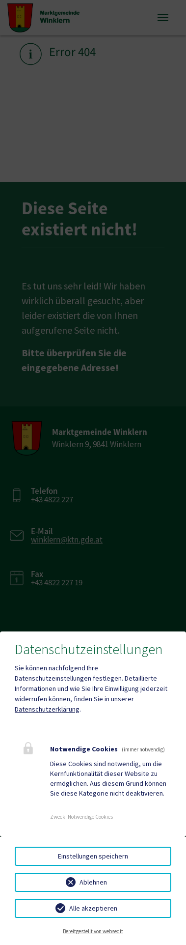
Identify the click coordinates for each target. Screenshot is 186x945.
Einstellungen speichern (93, 856)
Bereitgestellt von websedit (93, 931)
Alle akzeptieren (93, 908)
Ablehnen (93, 882)
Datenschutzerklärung (47, 709)
